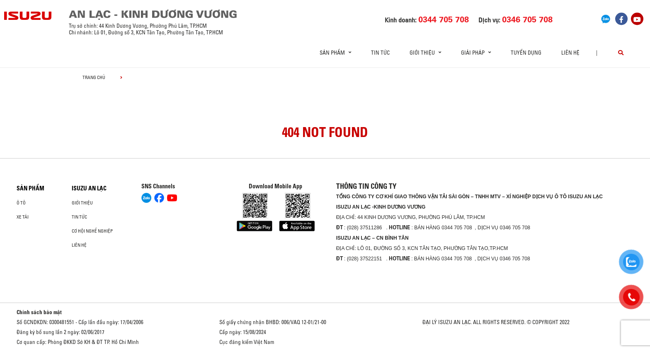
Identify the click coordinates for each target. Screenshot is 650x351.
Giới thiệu (82, 203)
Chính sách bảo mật (39, 312)
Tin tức (380, 52)
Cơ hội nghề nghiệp (92, 231)
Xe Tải (23, 217)
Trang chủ (93, 77)
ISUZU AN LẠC (89, 188)
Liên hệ (570, 52)
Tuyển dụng (526, 52)
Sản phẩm (30, 188)
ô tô (21, 203)
